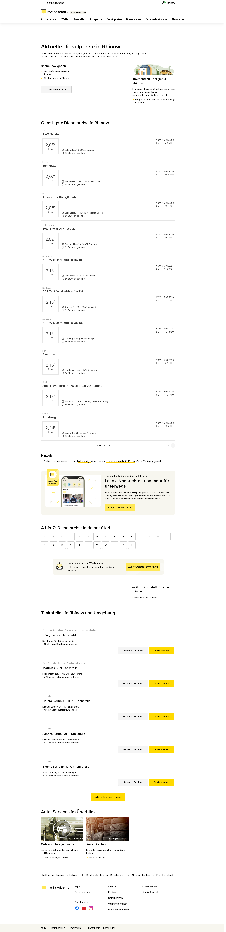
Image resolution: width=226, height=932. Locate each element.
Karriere (112, 892)
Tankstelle (46, 696)
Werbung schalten (117, 903)
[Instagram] (91, 908)
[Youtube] (84, 908)
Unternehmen (115, 897)
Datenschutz (58, 927)
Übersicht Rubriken (118, 909)
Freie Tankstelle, (49, 663)
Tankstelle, (69, 630)
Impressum (75, 927)
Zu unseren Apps (84, 892)
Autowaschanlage (89, 630)
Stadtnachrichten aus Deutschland (59, 875)
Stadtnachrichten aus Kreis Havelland (149, 875)
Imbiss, (78, 630)
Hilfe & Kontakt (150, 892)
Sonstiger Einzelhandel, (68, 663)
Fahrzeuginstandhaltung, (53, 630)
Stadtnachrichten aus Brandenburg (102, 875)
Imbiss (82, 663)
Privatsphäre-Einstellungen (101, 927)
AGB (43, 927)
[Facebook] (77, 908)
